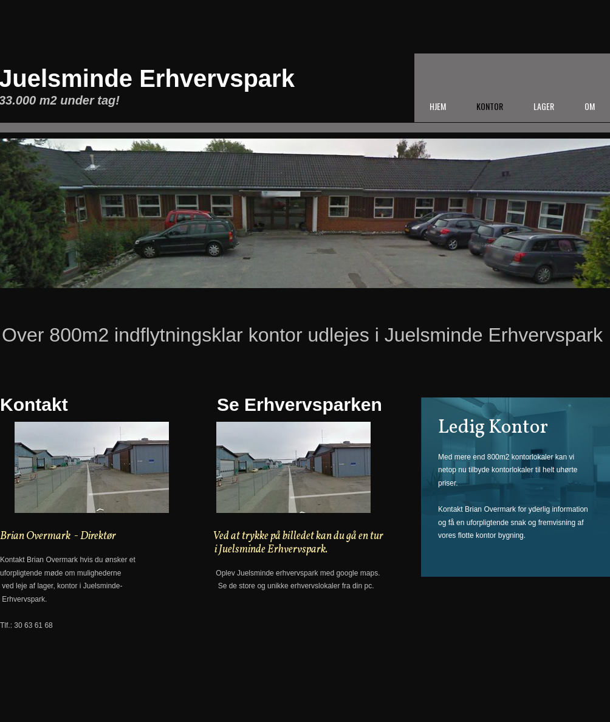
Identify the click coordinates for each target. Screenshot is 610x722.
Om (589, 106)
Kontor (489, 106)
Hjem (438, 106)
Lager (543, 106)
